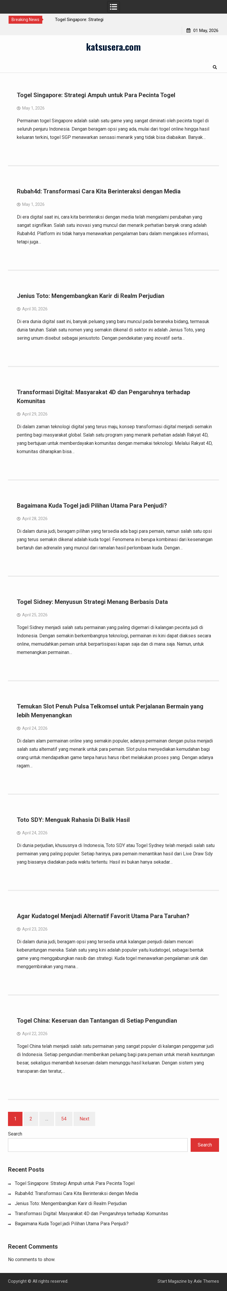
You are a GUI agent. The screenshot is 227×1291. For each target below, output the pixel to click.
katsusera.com (113, 46)
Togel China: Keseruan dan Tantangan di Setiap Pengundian (97, 1020)
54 (64, 1119)
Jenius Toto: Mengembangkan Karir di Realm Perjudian (90, 295)
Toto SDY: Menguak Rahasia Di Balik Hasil (73, 819)
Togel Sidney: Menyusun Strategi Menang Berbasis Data (92, 601)
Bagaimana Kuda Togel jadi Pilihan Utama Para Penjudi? (92, 505)
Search (15, 1134)
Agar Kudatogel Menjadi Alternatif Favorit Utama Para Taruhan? (103, 916)
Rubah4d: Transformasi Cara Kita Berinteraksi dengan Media (99, 191)
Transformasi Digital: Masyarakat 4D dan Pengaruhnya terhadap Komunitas (91, 1213)
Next (84, 1119)
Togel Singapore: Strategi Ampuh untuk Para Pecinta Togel (96, 95)
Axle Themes (206, 1281)
